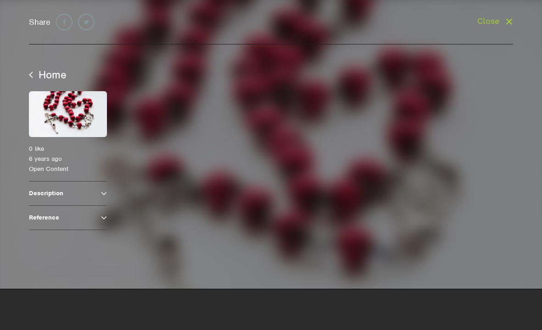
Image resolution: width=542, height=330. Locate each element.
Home (48, 75)
